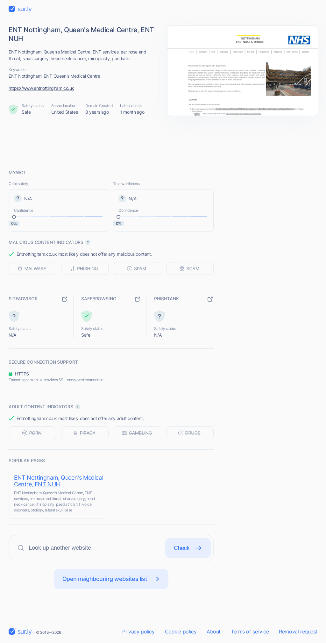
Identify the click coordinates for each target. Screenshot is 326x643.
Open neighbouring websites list (111, 579)
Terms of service (250, 631)
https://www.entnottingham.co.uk (41, 88)
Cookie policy (181, 631)
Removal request (298, 631)
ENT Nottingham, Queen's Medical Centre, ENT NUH (58, 481)
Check (188, 548)
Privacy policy (138, 631)
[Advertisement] (163, 142)
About (214, 631)
